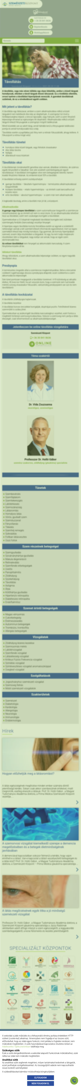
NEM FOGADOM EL (40, 1083)
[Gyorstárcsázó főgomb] (74, 1081)
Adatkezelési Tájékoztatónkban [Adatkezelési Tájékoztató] (16, 1046)
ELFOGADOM (40, 1077)
